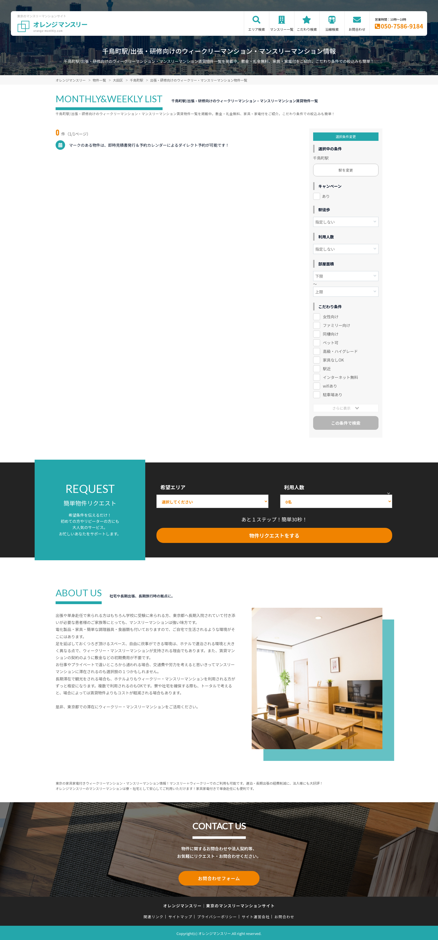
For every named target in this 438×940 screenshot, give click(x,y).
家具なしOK (333, 360)
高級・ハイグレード (340, 351)
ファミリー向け (336, 325)
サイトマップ (180, 915)
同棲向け (331, 334)
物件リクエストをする (274, 535)
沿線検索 (332, 29)
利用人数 (294, 487)
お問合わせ (357, 29)
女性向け (331, 316)
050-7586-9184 (402, 26)
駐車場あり (332, 394)
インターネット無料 (340, 377)
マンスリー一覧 (282, 29)
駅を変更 (346, 170)
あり (326, 196)
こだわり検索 (307, 29)
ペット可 (331, 342)
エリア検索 (256, 29)
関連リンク (154, 915)
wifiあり (330, 386)
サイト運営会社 (256, 915)
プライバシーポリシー (217, 915)
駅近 (327, 368)
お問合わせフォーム (219, 877)
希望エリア (172, 487)
